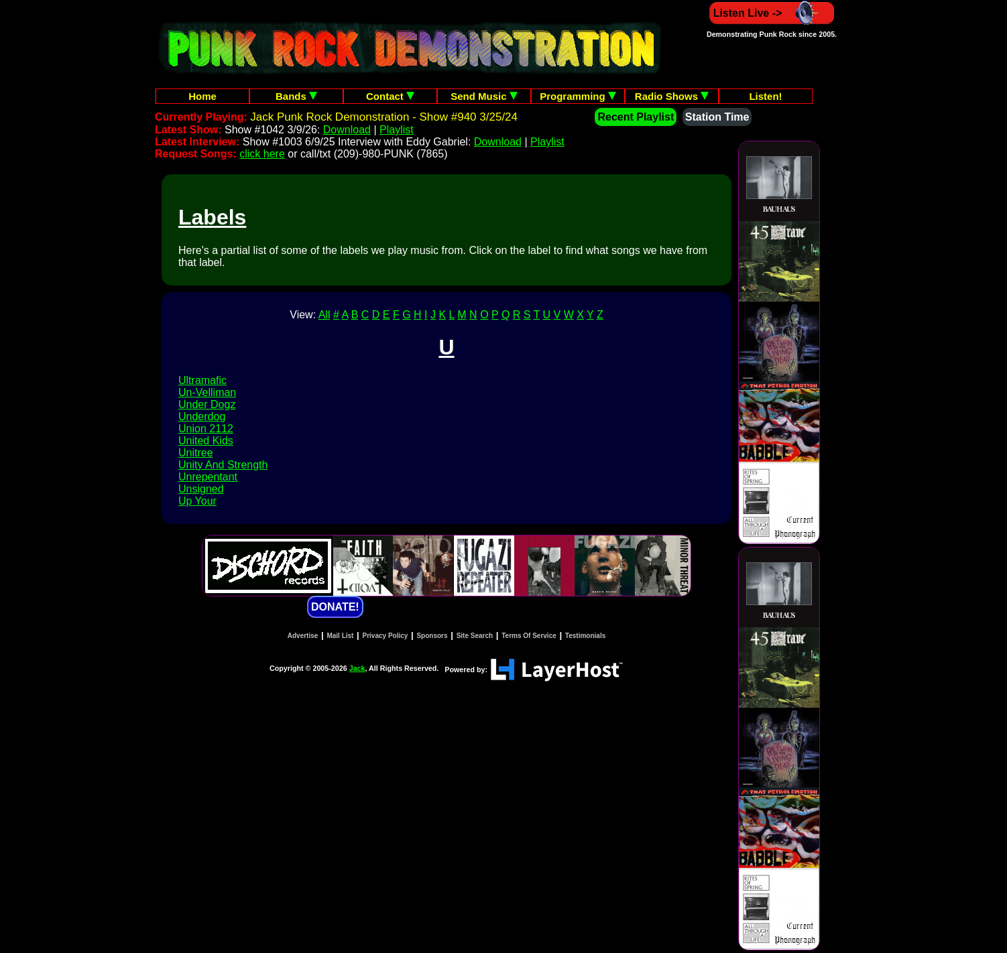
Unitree (195, 452)
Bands (296, 96)
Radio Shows (672, 96)
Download (347, 129)
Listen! (765, 96)
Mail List (340, 635)
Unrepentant (207, 477)
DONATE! (335, 607)
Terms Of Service (528, 635)
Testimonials (585, 635)
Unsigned (201, 489)
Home (202, 96)
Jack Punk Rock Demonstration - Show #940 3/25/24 (384, 117)
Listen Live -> (772, 13)
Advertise (303, 635)
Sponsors (431, 635)
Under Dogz (206, 404)
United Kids (205, 440)
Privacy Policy (385, 635)
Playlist (396, 129)
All (324, 314)
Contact (390, 96)
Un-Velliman (207, 392)
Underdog (201, 416)
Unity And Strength (223, 464)
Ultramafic (202, 380)
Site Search (475, 635)
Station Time (717, 117)
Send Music (484, 96)
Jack (357, 668)
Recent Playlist (635, 117)
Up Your (197, 501)
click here (262, 154)
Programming (578, 96)
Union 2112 (205, 428)
